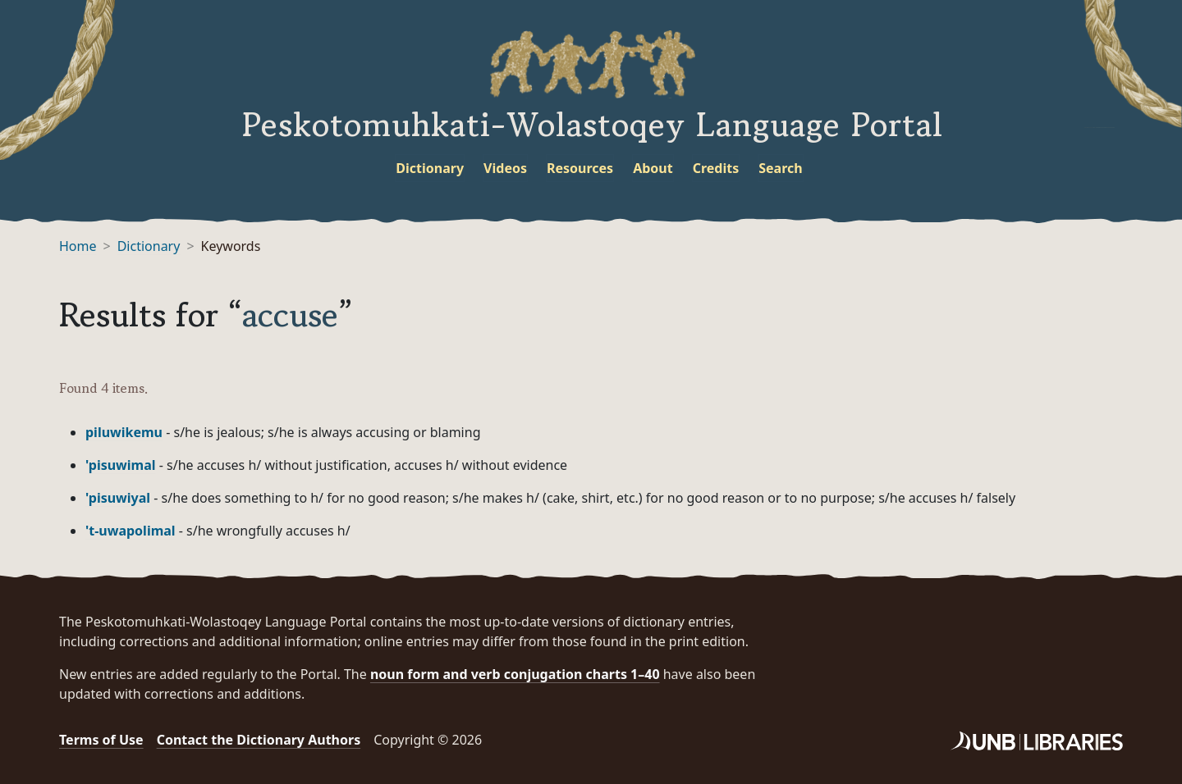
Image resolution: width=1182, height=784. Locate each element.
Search (780, 168)
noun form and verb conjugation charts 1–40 (515, 674)
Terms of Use (101, 740)
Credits (716, 168)
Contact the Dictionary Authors (259, 740)
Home (78, 246)
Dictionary (430, 168)
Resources (580, 168)
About (653, 168)
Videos (505, 168)
